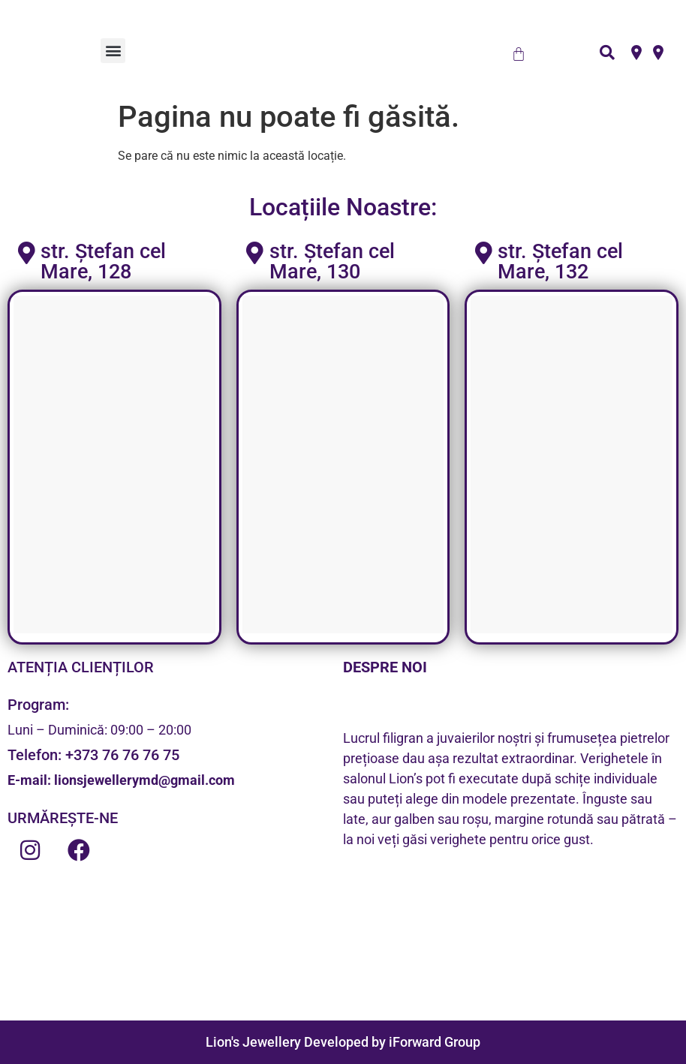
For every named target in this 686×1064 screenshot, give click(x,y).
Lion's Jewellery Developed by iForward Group (343, 1042)
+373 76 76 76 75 (122, 755)
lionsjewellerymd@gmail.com (144, 780)
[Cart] (518, 54)
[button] (113, 50)
